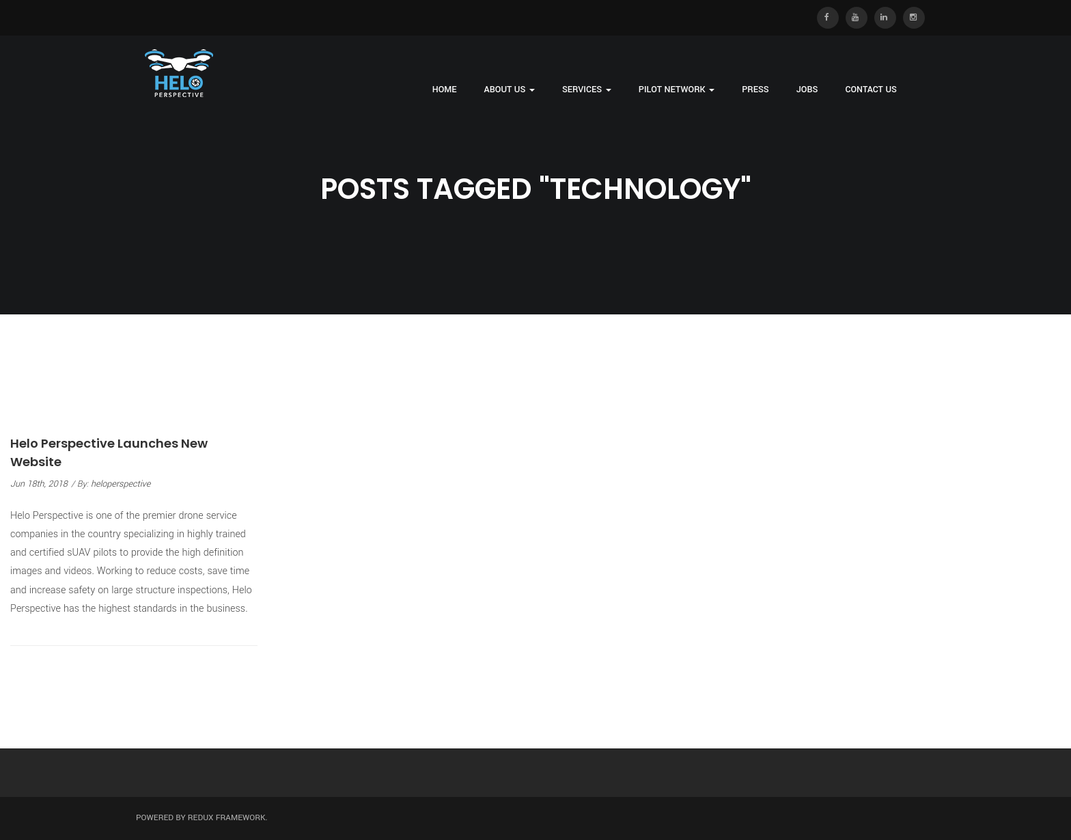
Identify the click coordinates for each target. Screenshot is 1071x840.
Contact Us (871, 89)
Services (586, 89)
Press (755, 89)
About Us (509, 89)
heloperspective (120, 484)
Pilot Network (676, 89)
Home (444, 89)
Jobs (807, 89)
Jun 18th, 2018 (39, 484)
